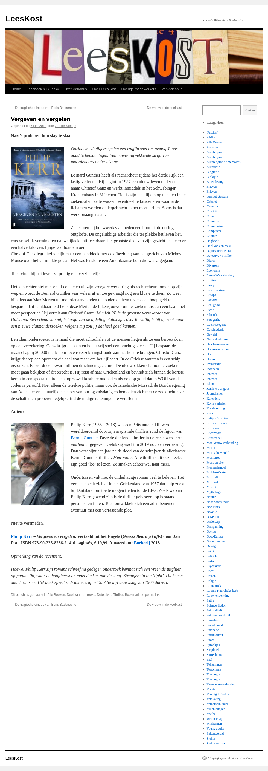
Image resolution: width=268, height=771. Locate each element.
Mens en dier (215, 462)
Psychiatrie (214, 566)
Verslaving (214, 699)
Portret (211, 561)
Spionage (213, 630)
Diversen (213, 265)
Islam (210, 384)
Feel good (213, 305)
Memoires (213, 458)
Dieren (211, 260)
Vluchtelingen (216, 709)
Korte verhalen (216, 403)
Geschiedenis (215, 329)
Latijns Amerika (217, 418)
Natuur (211, 497)
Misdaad (212, 482)
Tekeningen (214, 664)
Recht (210, 571)
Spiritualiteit (215, 635)
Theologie (213, 674)
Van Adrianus (172, 89)
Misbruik (213, 477)
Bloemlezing (215, 182)
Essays (211, 285)
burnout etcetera (217, 196)
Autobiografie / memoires (224, 162)
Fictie (210, 310)
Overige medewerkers (138, 89)
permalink (152, 595)
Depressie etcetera (219, 251)
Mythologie (214, 492)
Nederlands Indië (218, 502)
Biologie (212, 177)
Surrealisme (214, 655)
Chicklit (212, 211)
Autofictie (213, 167)
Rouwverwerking (218, 595)
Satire (210, 600)
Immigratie (214, 364)
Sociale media (216, 625)
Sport (210, 640)
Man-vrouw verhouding (222, 443)
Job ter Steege (65, 126)
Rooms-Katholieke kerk (222, 591)
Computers (214, 231)
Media (211, 448)
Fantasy (212, 300)
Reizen (211, 576)
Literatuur (213, 428)
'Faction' (212, 132)
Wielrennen (214, 724)
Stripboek (213, 650)
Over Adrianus (75, 89)
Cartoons (213, 206)
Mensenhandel (216, 467)
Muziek (212, 487)
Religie (211, 581)
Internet (212, 374)
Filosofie (213, 315)
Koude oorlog (216, 408)
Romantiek (214, 586)
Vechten (212, 689)
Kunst (211, 413)
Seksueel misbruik (219, 615)
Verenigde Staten (218, 694)
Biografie (213, 172)
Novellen (213, 517)
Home (16, 89)
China (211, 216)
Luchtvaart (214, 433)
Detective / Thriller (110, 595)
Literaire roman (217, 423)
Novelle (212, 512)
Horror (211, 354)
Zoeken (250, 110)
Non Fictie (214, 507)
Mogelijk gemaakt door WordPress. (231, 758)
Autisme (212, 147)
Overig (211, 546)
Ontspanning (215, 527)
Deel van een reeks (81, 595)
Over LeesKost (104, 89)
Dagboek (213, 241)
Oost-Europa (215, 536)
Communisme (216, 226)
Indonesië (213, 369)
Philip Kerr (21, 536)
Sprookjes (213, 645)
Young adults (215, 728)
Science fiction (216, 605)
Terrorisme (214, 669)
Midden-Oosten (217, 472)
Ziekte (211, 738)
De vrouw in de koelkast (166, 108)
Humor (211, 359)
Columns (213, 221)
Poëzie (211, 551)
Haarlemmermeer (218, 344)
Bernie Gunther (84, 437)
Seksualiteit (214, 610)
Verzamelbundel (217, 704)
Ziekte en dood (216, 743)
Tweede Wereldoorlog (221, 684)
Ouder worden (216, 541)
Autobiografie (216, 152)
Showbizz (213, 620)
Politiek (212, 556)
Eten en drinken (217, 290)
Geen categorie (216, 325)
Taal (209, 660)
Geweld (212, 334)
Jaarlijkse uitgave (218, 389)
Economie (213, 270)
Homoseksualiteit (218, 349)
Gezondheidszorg (218, 339)
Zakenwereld (215, 733)
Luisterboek (214, 438)
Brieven (212, 187)
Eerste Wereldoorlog (220, 275)
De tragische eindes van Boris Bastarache (43, 108)
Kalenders (213, 398)
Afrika (211, 137)
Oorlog (211, 531)
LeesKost (23, 18)
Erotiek (211, 280)
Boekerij (142, 543)
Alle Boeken (56, 595)
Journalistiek (215, 393)
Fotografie (213, 320)
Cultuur (212, 236)
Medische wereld (218, 453)
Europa (211, 295)
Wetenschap (215, 719)
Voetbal (212, 714)
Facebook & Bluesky (43, 89)
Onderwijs (213, 522)
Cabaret (212, 201)
